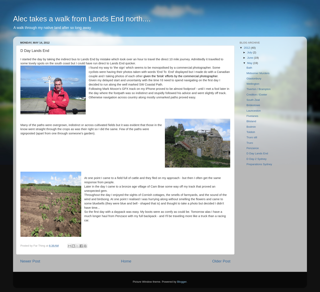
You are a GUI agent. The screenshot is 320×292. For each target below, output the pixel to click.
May (250, 63)
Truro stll (252, 137)
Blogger (182, 281)
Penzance (253, 148)
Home (126, 261)
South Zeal (253, 99)
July (250, 52)
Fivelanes (252, 115)
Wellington (253, 83)
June (250, 57)
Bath (249, 67)
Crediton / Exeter (257, 94)
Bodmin (251, 126)
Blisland (251, 121)
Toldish (251, 132)
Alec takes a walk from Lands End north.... (82, 19)
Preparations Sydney (259, 164)
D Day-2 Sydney (257, 158)
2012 (247, 47)
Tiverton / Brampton (259, 89)
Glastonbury (254, 78)
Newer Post (30, 261)
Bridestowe (253, 105)
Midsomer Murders (258, 73)
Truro (250, 142)
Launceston (254, 110)
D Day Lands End (257, 153)
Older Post (221, 261)
